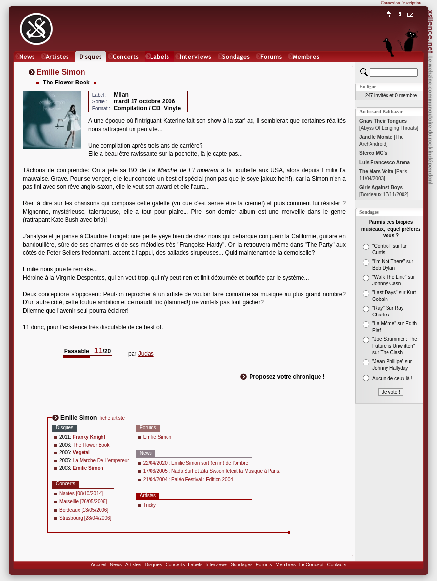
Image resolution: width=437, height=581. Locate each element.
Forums (264, 564)
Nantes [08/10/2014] (81, 493)
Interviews (216, 564)
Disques (153, 564)
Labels (195, 564)
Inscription (411, 2)
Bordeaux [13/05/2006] (83, 510)
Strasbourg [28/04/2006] (85, 518)
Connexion (390, 2)
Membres (285, 564)
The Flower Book (91, 445)
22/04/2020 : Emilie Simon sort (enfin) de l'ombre (195, 462)
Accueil (98, 564)
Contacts (336, 564)
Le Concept (311, 564)
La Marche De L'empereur (101, 460)
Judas (146, 353)
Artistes (133, 564)
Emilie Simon (157, 437)
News (116, 564)
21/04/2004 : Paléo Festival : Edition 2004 (188, 479)
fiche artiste (112, 418)
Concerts (175, 564)
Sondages (241, 564)
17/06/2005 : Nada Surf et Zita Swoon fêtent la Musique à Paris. (212, 471)
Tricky (149, 505)
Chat (410, 66)
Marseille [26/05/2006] (83, 501)
